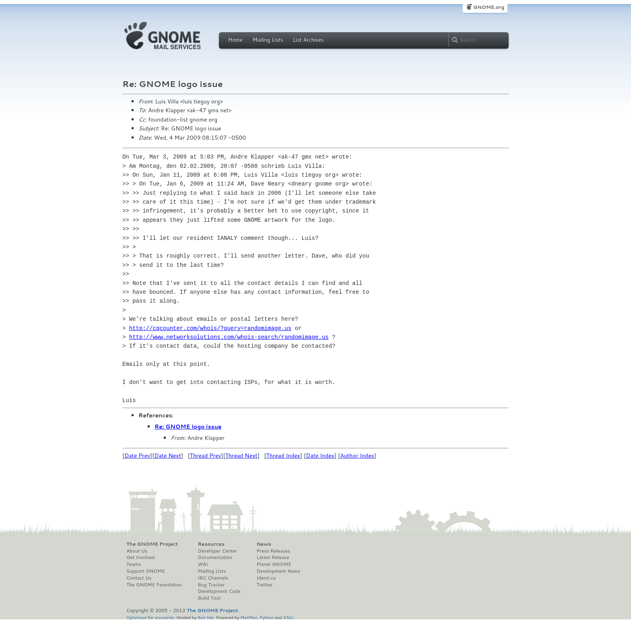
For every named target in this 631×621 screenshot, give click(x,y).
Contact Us (138, 578)
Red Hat (206, 617)
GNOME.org (488, 7)
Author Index (357, 456)
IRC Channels (213, 578)
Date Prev (137, 456)
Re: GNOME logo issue (188, 427)
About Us (136, 551)
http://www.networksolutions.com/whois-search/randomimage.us (229, 337)
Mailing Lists (267, 39)
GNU (288, 617)
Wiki (203, 564)
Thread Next (241, 456)
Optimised (136, 617)
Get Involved (140, 557)
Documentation (215, 557)
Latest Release (272, 557)
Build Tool (209, 598)
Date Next (167, 456)
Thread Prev (205, 456)
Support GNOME (145, 571)
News (263, 544)
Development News (278, 571)
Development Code (219, 591)
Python (267, 617)
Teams (133, 564)
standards (164, 617)
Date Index (320, 456)
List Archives (308, 39)
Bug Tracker (211, 585)
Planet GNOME (273, 564)
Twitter (264, 585)
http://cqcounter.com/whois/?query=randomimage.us (210, 328)
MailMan (248, 617)
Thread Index (283, 456)
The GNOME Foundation (154, 585)
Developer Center (217, 551)
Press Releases (273, 551)
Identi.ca (266, 578)
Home (235, 39)
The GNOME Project (152, 544)
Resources (211, 544)
